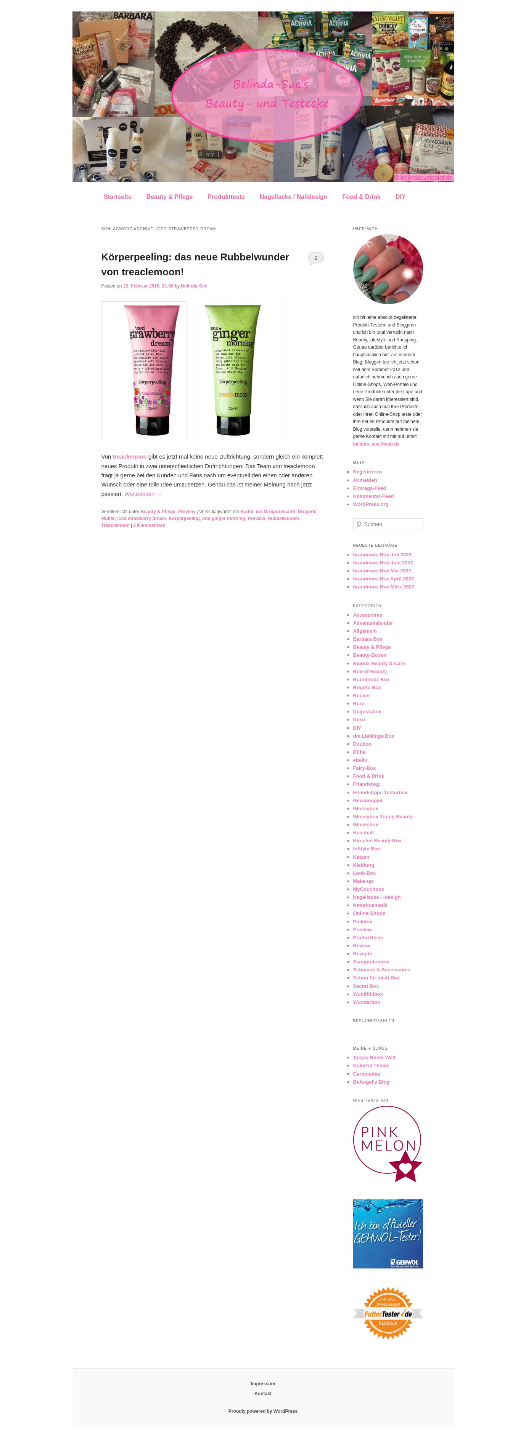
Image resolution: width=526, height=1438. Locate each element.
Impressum (263, 1383)
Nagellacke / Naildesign (294, 197)
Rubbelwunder (283, 518)
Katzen (361, 857)
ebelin (360, 760)
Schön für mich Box (376, 978)
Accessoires (368, 615)
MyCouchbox (368, 889)
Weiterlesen (143, 494)
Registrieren (367, 472)
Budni (246, 511)
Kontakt (263, 1393)
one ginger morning (223, 518)
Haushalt (363, 832)
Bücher (361, 695)
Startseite (118, 197)
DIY (401, 197)
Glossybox (365, 808)
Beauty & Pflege (169, 197)
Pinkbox (363, 921)
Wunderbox (366, 1002)
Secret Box (366, 986)
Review (361, 945)
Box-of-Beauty (370, 671)
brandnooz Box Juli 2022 (382, 554)
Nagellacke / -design (377, 897)
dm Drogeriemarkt (275, 511)
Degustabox (367, 711)
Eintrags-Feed (369, 488)
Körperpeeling (184, 518)
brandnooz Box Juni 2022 (383, 563)
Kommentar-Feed (373, 496)
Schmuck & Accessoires (382, 970)
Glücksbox (365, 824)
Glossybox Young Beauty (383, 816)
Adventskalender (373, 623)
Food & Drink (361, 197)
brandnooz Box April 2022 (383, 579)
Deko (359, 719)
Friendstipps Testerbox (380, 792)
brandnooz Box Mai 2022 (382, 571)
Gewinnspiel (368, 800)
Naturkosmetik (370, 905)
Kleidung (364, 865)
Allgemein (365, 631)
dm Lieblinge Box (373, 736)
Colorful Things (371, 1065)
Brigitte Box (367, 687)
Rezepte (362, 954)
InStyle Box (366, 848)
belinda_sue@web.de (376, 444)
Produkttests (226, 197)
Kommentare (149, 525)
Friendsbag (366, 784)
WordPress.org (371, 504)
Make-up (363, 881)
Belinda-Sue (194, 286)
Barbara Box (368, 639)
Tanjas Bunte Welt (374, 1057)
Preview (186, 511)
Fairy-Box (364, 768)
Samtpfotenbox (371, 962)
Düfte (359, 752)
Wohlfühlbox (368, 994)
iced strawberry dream (141, 518)
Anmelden (365, 480)
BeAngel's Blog (371, 1082)
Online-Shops (369, 913)
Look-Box (364, 873)
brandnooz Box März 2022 (383, 587)
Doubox (362, 744)
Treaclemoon (115, 525)
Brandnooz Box (371, 679)
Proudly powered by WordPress (263, 1411)
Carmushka (366, 1074)
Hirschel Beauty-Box (377, 840)
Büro (359, 703)
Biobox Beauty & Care (379, 663)
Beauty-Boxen (369, 655)
